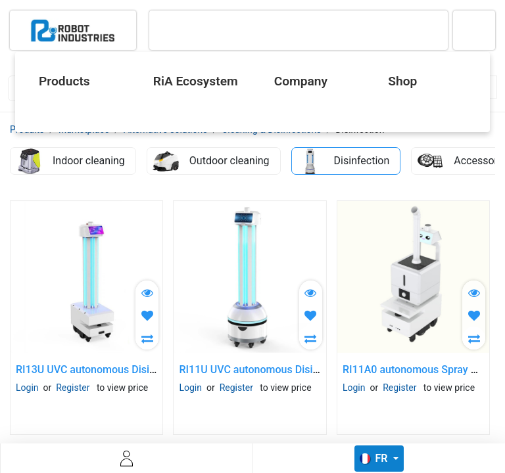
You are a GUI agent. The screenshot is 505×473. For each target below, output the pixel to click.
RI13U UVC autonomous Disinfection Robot (117, 369)
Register (72, 387)
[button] (146, 315)
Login (27, 387)
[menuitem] (78, 81)
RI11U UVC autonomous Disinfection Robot (280, 369)
